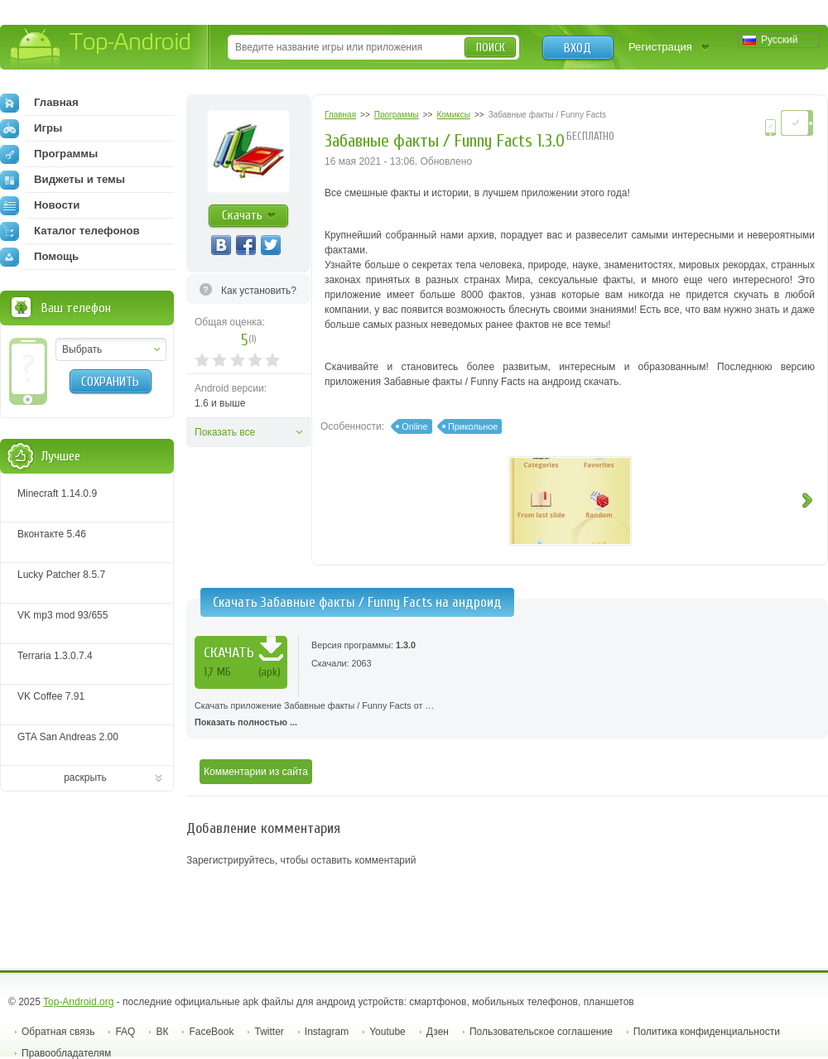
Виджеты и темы (62, 179)
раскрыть (85, 777)
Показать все (225, 432)
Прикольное (473, 426)
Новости (39, 205)
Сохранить (110, 381)
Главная (39, 102)
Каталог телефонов (70, 231)
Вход (577, 48)
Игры (31, 128)
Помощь (39, 256)
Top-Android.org (78, 1002)
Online (414, 426)
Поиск (490, 48)
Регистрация (660, 47)
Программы (49, 154)
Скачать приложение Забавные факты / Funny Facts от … (507, 715)
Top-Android (101, 48)
